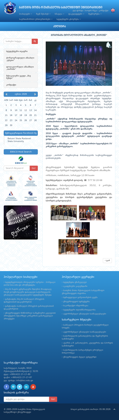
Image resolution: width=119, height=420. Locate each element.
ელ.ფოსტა (78, 11)
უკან (107, 260)
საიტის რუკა (91, 11)
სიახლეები (25, 14)
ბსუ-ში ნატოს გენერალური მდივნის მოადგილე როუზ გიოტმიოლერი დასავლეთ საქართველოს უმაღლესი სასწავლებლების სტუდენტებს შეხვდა (28, 292)
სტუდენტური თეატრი (17, 51)
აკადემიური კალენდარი (75, 286)
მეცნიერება (94, 14)
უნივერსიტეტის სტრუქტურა (76, 302)
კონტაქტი (103, 11)
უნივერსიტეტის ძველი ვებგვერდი (80, 357)
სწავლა (59, 14)
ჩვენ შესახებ (43, 14)
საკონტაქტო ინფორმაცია (75, 306)
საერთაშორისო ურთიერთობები (35, 19)
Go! (34, 168)
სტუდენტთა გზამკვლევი (75, 282)
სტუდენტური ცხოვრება (69, 19)
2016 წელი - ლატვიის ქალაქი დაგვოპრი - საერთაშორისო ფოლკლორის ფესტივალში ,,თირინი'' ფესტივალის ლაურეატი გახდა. (79, 136)
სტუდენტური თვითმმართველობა (79, 310)
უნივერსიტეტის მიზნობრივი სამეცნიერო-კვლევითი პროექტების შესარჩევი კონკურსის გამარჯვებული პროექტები (30, 316)
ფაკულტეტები (76, 14)
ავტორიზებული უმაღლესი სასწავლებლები (84, 314)
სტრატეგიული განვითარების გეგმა (80, 297)
